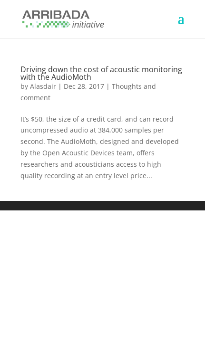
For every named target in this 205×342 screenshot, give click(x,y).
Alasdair (43, 86)
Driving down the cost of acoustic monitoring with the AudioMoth (101, 73)
